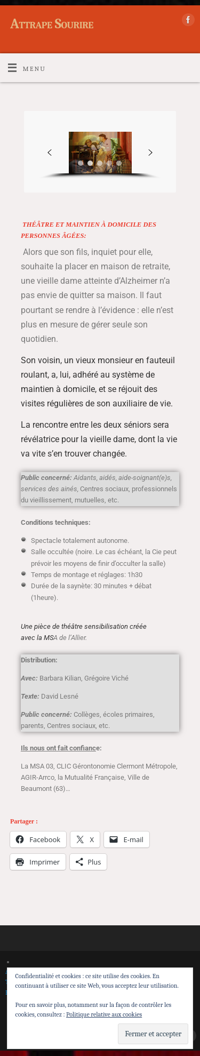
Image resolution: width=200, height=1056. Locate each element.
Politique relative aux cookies (104, 1014)
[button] (49, 152)
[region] (100, 155)
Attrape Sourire (51, 24)
